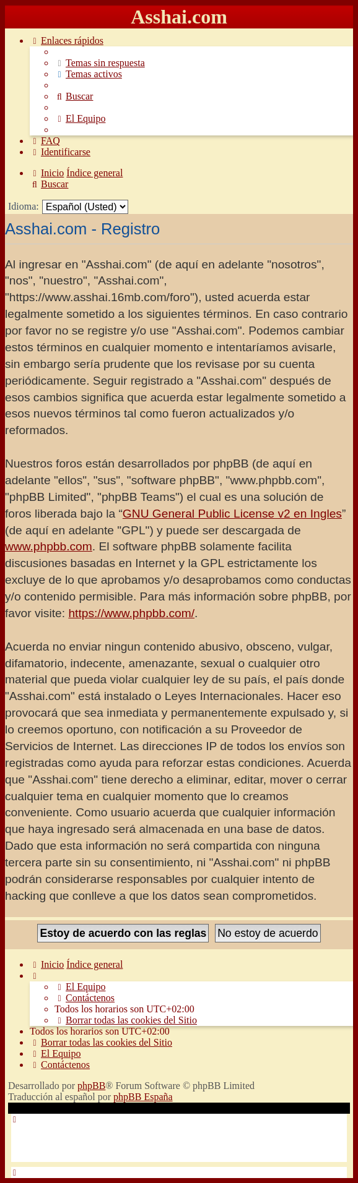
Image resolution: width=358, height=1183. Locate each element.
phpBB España (143, 1096)
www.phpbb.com (48, 546)
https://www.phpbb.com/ (131, 613)
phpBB (91, 1085)
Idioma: (23, 206)
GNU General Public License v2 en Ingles (232, 513)
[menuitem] (100, 63)
